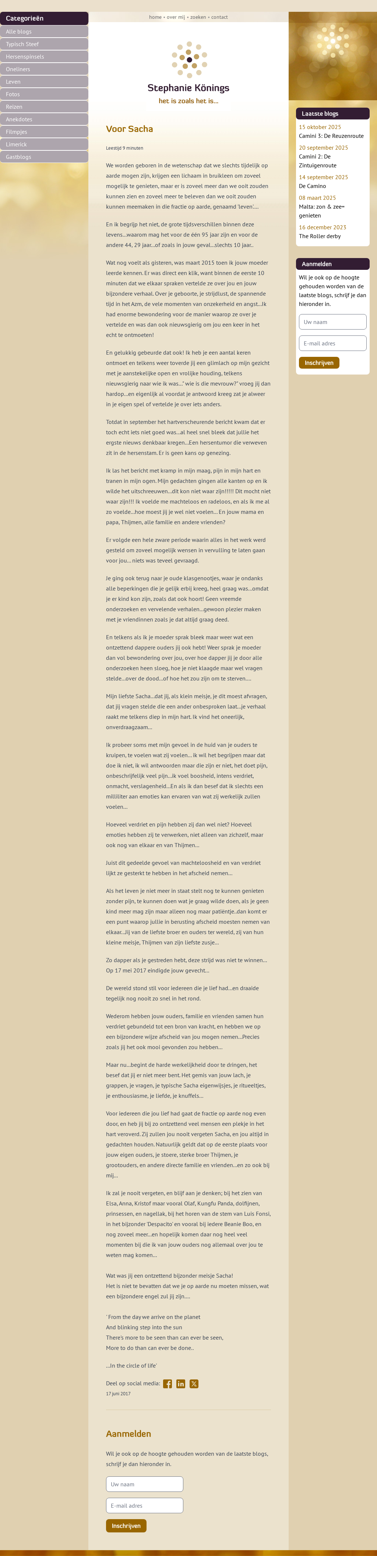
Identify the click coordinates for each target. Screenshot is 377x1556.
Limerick (16, 144)
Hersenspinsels (25, 56)
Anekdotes (19, 119)
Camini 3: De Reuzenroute (333, 130)
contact (219, 17)
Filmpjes (16, 131)
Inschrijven (126, 1525)
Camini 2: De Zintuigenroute (333, 156)
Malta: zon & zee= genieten (333, 206)
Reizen (14, 106)
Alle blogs (19, 31)
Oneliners (18, 69)
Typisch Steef (22, 44)
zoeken (198, 17)
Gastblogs (18, 156)
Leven (13, 81)
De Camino (333, 181)
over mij (176, 17)
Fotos (13, 94)
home (155, 17)
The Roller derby (333, 231)
